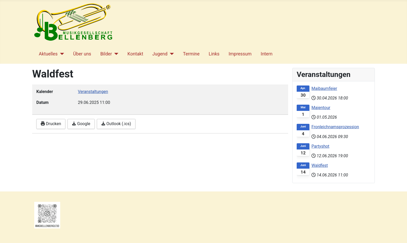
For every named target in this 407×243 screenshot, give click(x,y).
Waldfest (319, 165)
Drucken (51, 123)
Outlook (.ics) (116, 123)
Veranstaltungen (93, 91)
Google (81, 123)
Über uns (82, 53)
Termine (191, 53)
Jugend (159, 53)
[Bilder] (115, 54)
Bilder (106, 53)
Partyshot (320, 146)
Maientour (320, 107)
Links (214, 53)
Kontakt (135, 53)
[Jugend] (170, 54)
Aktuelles (48, 53)
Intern (266, 53)
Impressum (240, 53)
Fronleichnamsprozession (335, 126)
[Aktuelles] (61, 54)
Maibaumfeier (324, 88)
